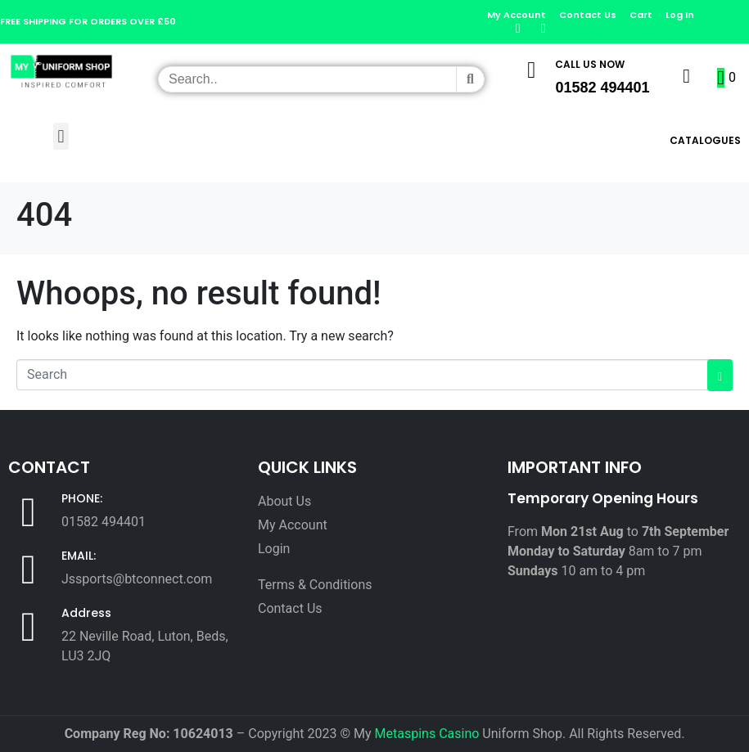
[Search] (470, 79)
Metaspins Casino (427, 733)
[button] (61, 136)
